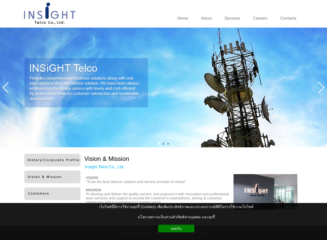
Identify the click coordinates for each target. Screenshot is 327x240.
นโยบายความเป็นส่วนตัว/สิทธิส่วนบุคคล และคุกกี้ (176, 217)
